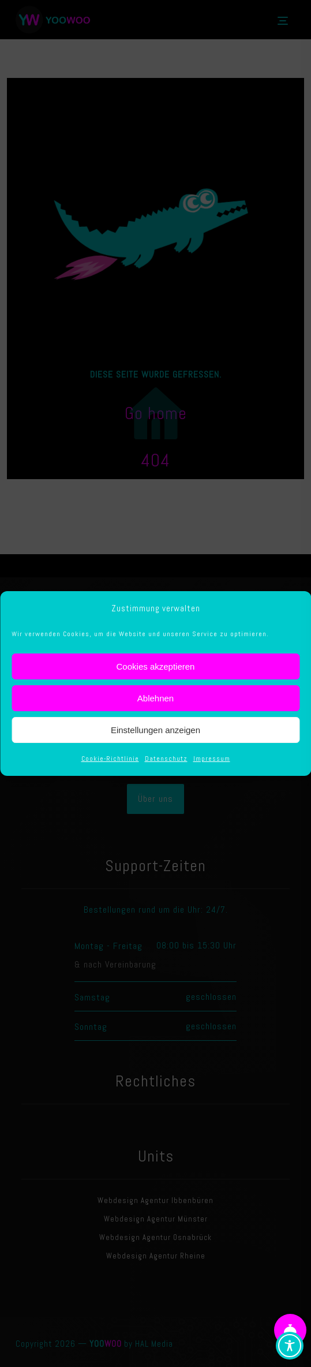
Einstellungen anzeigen (155, 730)
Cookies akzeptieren (156, 666)
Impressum (211, 758)
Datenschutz (166, 758)
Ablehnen (155, 698)
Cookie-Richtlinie (110, 758)
